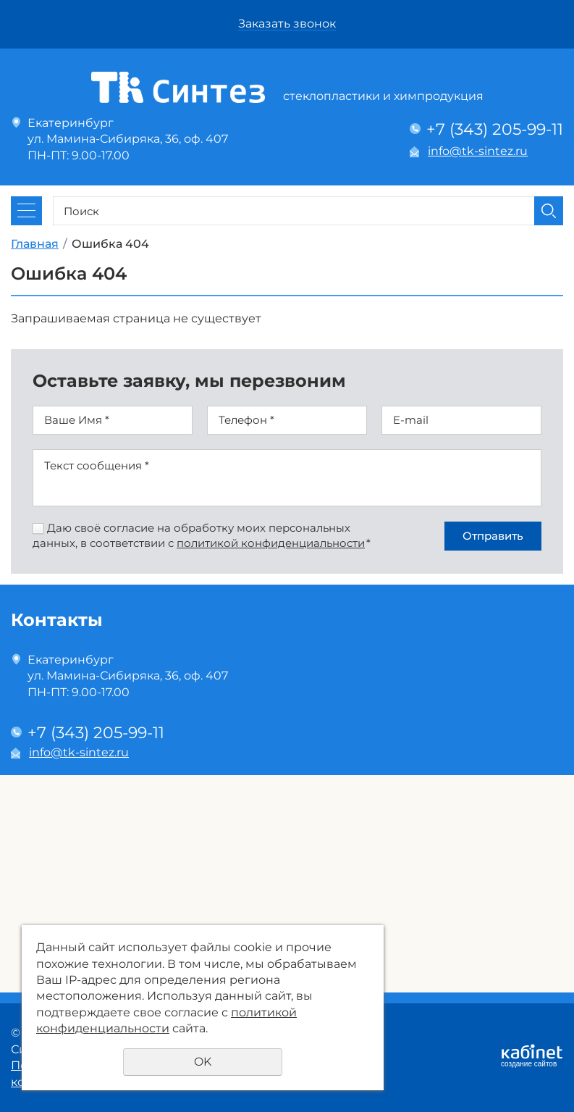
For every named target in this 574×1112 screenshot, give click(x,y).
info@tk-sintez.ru (478, 151)
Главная (35, 244)
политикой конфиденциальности (271, 543)
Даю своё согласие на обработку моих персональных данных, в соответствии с (202, 535)
